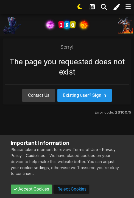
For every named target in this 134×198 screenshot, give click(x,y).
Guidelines (35, 155)
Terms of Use (85, 149)
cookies (87, 155)
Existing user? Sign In (84, 95)
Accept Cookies (31, 189)
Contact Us (38, 95)
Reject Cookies (71, 189)
